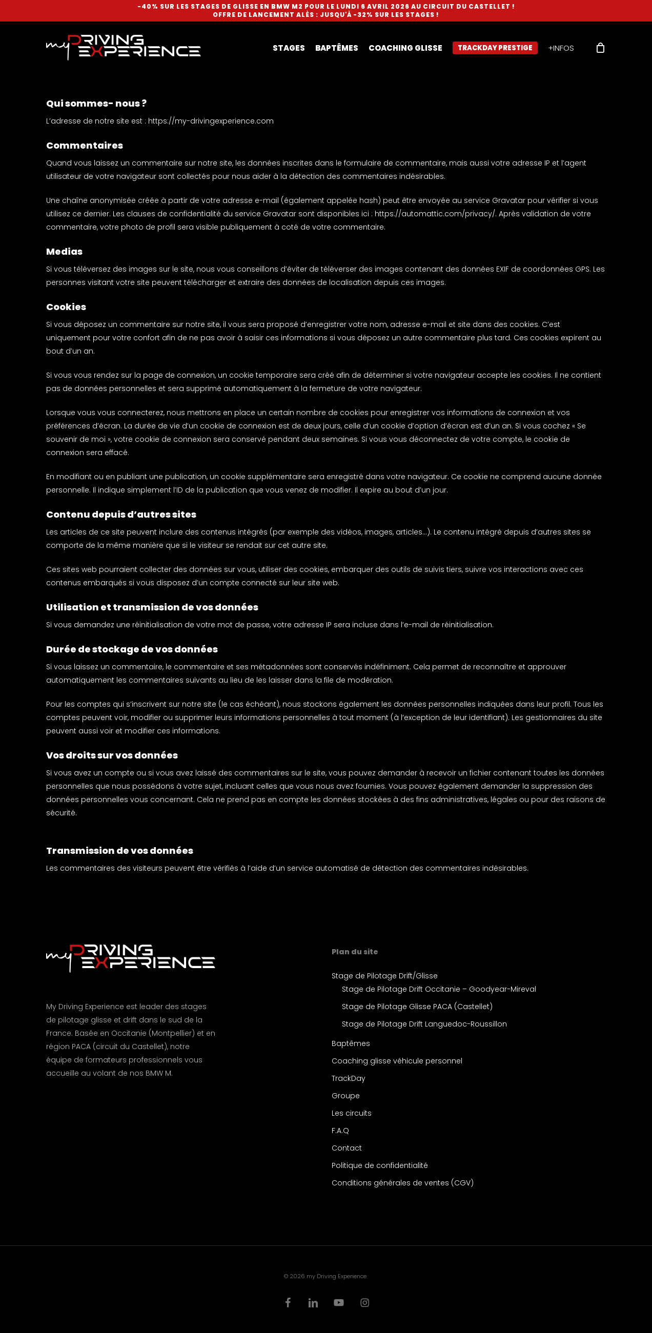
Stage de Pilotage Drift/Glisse (385, 976)
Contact (347, 1148)
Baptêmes (351, 1043)
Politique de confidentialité (380, 1165)
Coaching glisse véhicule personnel (397, 1061)
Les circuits (352, 1113)
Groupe (346, 1096)
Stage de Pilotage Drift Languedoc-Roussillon (424, 1024)
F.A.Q (340, 1130)
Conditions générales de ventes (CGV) (403, 1183)
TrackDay (348, 1078)
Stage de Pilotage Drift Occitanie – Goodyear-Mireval (439, 989)
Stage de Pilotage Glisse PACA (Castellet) (417, 1006)
